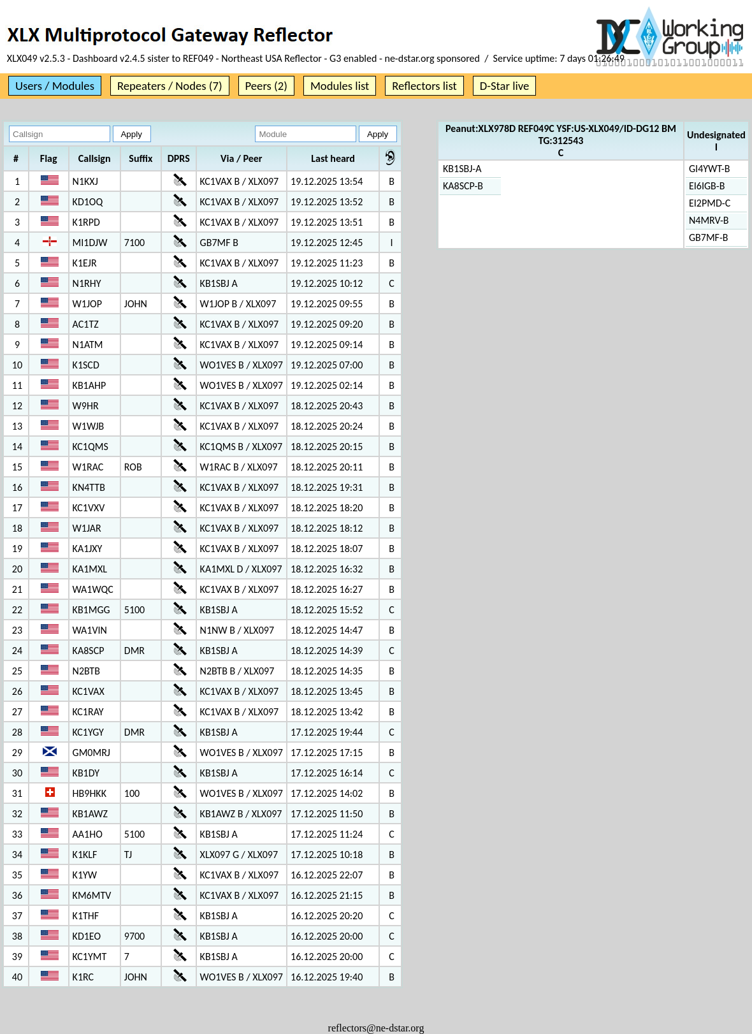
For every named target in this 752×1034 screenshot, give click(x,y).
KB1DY (86, 773)
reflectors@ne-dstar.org (376, 1028)
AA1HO (88, 834)
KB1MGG (91, 610)
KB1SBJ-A (462, 169)
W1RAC (88, 467)
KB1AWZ (90, 814)
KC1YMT (90, 956)
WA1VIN (90, 630)
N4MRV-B (708, 220)
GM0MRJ (91, 752)
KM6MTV (92, 895)
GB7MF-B (708, 237)
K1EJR (85, 263)
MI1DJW (90, 243)
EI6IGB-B (707, 186)
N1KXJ (85, 181)
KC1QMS (90, 447)
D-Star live (505, 85)
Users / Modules (54, 85)
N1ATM (88, 345)
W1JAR (87, 528)
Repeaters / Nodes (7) (169, 85)
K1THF (86, 916)
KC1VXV (89, 508)
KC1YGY (88, 732)
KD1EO (87, 936)
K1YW (85, 875)
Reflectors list (424, 85)
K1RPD (86, 222)
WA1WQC (93, 589)
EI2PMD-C (709, 203)
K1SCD (86, 365)
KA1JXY (88, 548)
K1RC (83, 977)
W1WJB (89, 426)
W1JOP (87, 304)
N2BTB (86, 671)
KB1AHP (89, 385)
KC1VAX (89, 691)
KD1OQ (88, 202)
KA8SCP (89, 650)
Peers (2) (266, 85)
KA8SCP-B (463, 186)
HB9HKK (89, 793)
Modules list (339, 85)
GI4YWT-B (709, 169)
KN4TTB (89, 487)
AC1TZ (86, 324)
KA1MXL (90, 569)
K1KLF (85, 854)
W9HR (86, 406)
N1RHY (87, 283)
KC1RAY (88, 712)
